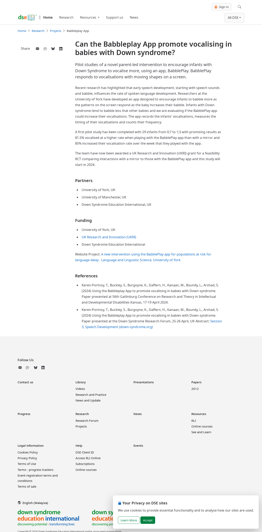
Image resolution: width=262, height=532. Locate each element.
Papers (196, 382)
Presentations (143, 382)
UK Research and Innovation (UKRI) (109, 237)
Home (48, 17)
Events (138, 445)
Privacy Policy (27, 458)
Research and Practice (91, 395)
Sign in (221, 7)
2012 (195, 389)
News (134, 17)
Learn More (129, 520)
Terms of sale (27, 486)
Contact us (25, 382)
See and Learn (201, 432)
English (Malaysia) (33, 503)
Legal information (31, 445)
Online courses (201, 426)
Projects (55, 31)
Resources (88, 17)
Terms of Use (27, 464)
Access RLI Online (88, 458)
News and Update (88, 400)
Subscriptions (85, 464)
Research (66, 17)
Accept (147, 520)
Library (81, 382)
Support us (114, 17)
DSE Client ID (85, 452)
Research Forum (87, 420)
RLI (193, 420)
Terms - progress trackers (35, 470)
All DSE (233, 17)
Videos (80, 389)
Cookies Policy (28, 452)
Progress (24, 414)
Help (79, 445)
